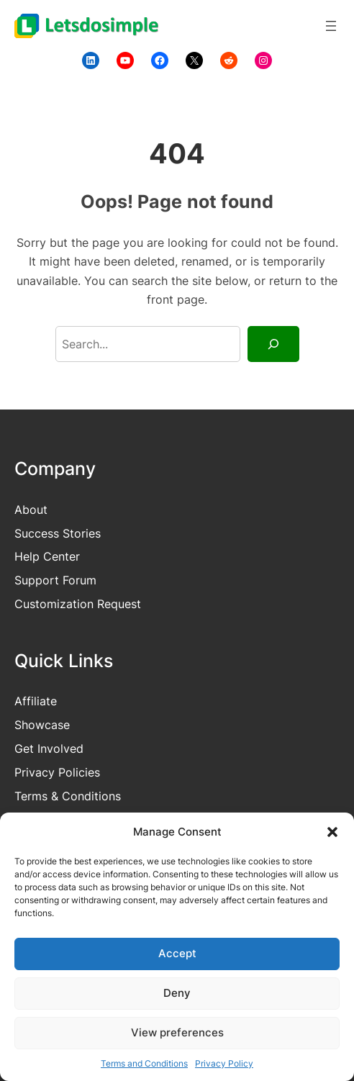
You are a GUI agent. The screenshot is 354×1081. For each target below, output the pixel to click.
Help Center (47, 556)
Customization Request (77, 604)
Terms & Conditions (67, 796)
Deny (177, 993)
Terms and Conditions (144, 1063)
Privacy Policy (224, 1063)
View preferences (177, 1032)
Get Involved (48, 748)
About (30, 509)
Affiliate (35, 701)
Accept (177, 953)
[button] (332, 832)
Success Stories (57, 533)
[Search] (273, 344)
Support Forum (55, 580)
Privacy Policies (57, 772)
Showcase (42, 725)
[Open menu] (331, 26)
